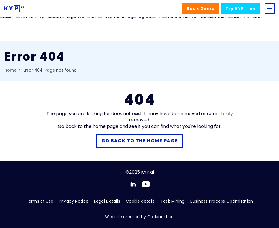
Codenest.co (160, 217)
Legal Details (107, 201)
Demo (201, 8)
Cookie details (140, 201)
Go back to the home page (139, 140)
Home (10, 70)
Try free (240, 8)
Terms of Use (39, 201)
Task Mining (173, 201)
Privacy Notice (73, 201)
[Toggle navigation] (270, 8)
